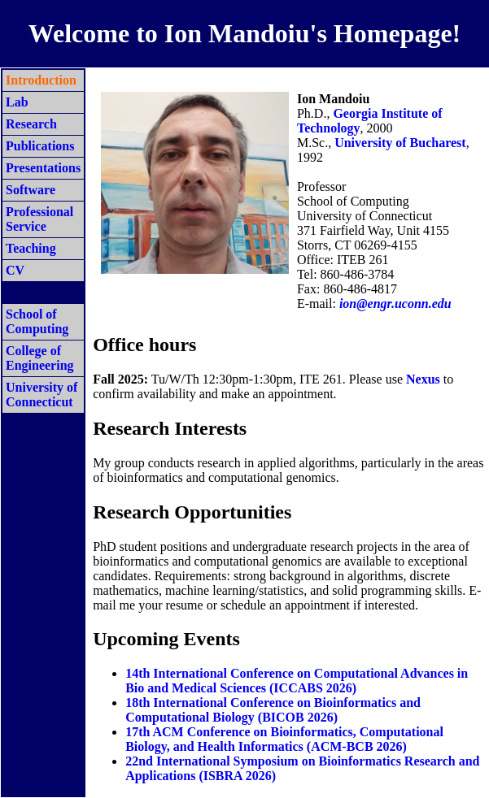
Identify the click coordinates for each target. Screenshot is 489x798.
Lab (17, 102)
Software (30, 190)
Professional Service (39, 219)
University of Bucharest (399, 143)
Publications (40, 146)
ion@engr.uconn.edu (395, 303)
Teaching (31, 248)
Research (31, 124)
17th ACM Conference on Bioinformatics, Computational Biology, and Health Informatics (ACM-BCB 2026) (284, 739)
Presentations (43, 168)
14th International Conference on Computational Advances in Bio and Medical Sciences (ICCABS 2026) (296, 680)
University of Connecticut (41, 394)
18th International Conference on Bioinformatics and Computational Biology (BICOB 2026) (273, 710)
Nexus (423, 379)
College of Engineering (40, 358)
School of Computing (37, 321)
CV (15, 270)
